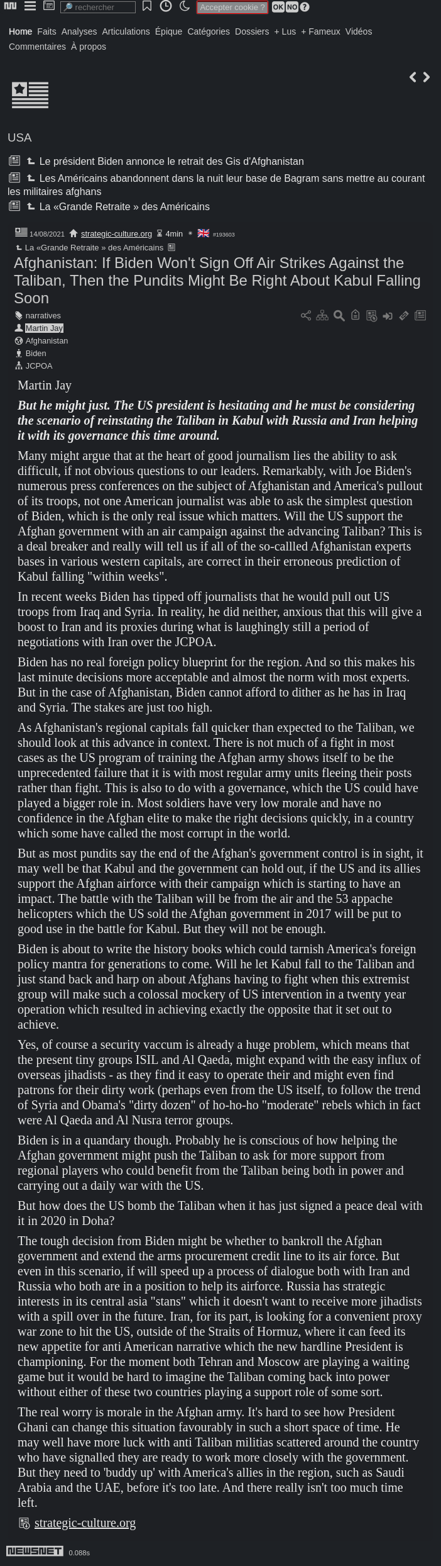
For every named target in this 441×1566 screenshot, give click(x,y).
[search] (98, 7)
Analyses (79, 31)
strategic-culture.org (116, 233)
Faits (46, 31)
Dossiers (252, 31)
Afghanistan (47, 340)
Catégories (208, 31)
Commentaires (37, 47)
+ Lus (286, 31)
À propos (88, 47)
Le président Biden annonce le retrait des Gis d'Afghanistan (163, 161)
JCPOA (39, 366)
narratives (43, 315)
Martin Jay (44, 328)
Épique (169, 31)
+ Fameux (320, 31)
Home (20, 31)
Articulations (126, 31)
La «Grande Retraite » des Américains (116, 206)
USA (19, 137)
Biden (36, 353)
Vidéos (359, 31)
